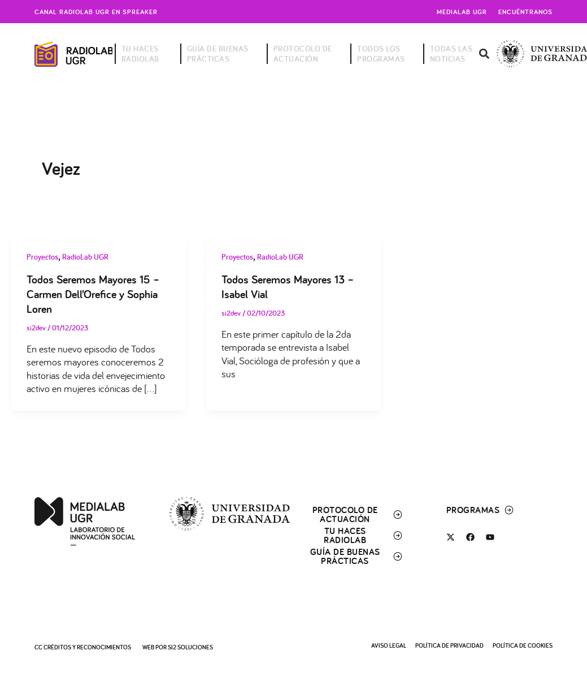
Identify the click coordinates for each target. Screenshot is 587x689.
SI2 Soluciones (190, 647)
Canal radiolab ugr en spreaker (96, 11)
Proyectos (42, 257)
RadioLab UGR (85, 257)
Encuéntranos (525, 11)
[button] (484, 54)
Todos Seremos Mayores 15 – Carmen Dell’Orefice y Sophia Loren (93, 294)
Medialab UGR (462, 11)
